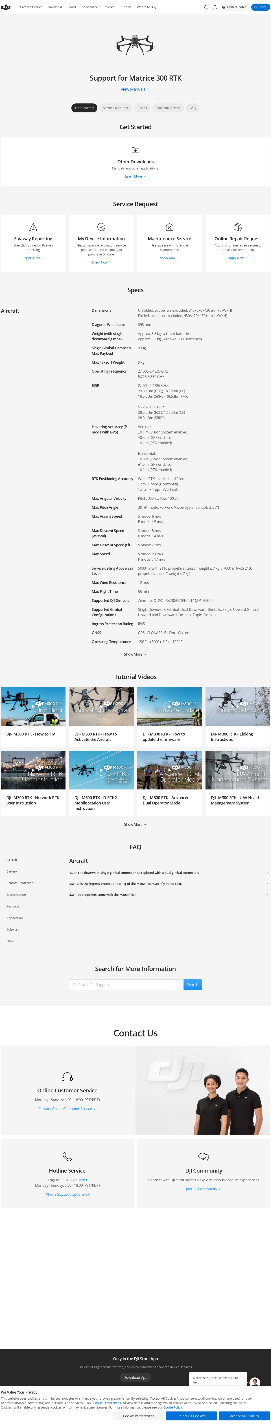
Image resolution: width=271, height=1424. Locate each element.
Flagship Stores (65, 1414)
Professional (8, 1414)
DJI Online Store (65, 1407)
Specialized (90, 7)
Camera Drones (31, 7)
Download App (135, 1377)
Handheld (55, 7)
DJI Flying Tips (119, 1414)
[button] (254, 1382)
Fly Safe (115, 1407)
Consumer (7, 1407)
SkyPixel (226, 1407)
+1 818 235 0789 (74, 1179)
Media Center (174, 1407)
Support (125, 7)
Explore (109, 7)
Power (72, 7)
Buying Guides (175, 1414)
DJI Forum (227, 1414)
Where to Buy (146, 7)
